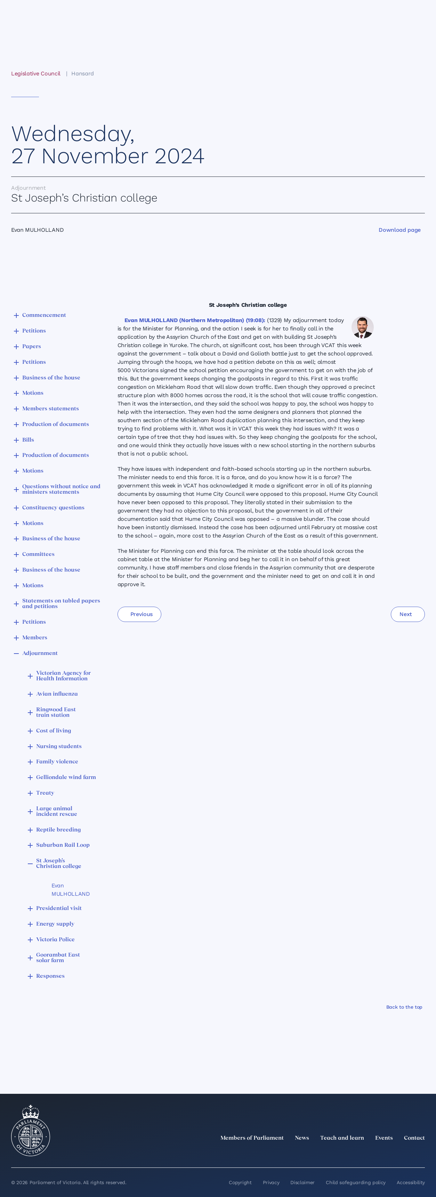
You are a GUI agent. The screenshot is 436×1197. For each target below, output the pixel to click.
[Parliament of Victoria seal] (30, 1130)
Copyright (240, 1182)
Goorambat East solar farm (58, 958)
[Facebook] (390, 1153)
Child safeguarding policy (356, 1182)
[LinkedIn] (359, 1153)
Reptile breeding (58, 830)
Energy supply (55, 924)
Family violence (57, 762)
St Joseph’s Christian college (58, 864)
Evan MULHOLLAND (70, 889)
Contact (414, 1138)
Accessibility (411, 1182)
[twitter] (344, 1153)
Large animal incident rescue (56, 811)
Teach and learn (342, 1138)
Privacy (271, 1182)
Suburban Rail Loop (63, 845)
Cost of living (53, 731)
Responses (50, 976)
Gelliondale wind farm (66, 777)
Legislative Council (35, 73)
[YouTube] (405, 1153)
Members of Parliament (252, 1138)
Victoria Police (55, 939)
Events (384, 1138)
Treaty (45, 793)
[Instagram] (375, 1153)
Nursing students (59, 746)
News (302, 1138)
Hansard (82, 73)
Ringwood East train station (56, 712)
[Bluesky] (421, 1153)
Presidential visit (59, 908)
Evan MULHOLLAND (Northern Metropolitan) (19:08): (195, 320)
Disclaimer (302, 1182)
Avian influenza (57, 694)
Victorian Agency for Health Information (63, 676)
